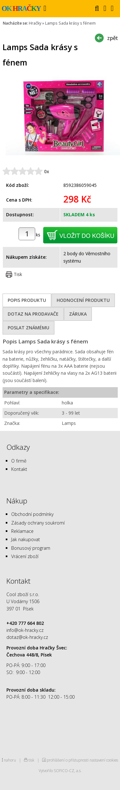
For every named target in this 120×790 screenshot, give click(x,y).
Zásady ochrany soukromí (38, 523)
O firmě (19, 461)
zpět (112, 38)
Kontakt (19, 469)
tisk (31, 760)
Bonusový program (30, 548)
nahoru (10, 760)
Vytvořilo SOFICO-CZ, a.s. (60, 770)
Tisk (18, 274)
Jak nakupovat (25, 539)
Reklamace (22, 531)
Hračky (35, 23)
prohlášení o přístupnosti (68, 760)
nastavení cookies (104, 760)
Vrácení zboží (24, 556)
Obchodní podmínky (32, 514)
